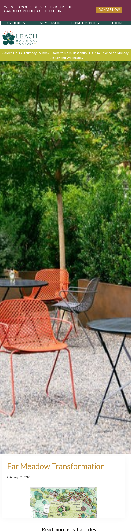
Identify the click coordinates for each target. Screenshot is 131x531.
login (117, 23)
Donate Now (109, 9)
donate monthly (85, 23)
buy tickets (15, 23)
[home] (19, 35)
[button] (125, 37)
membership (50, 23)
